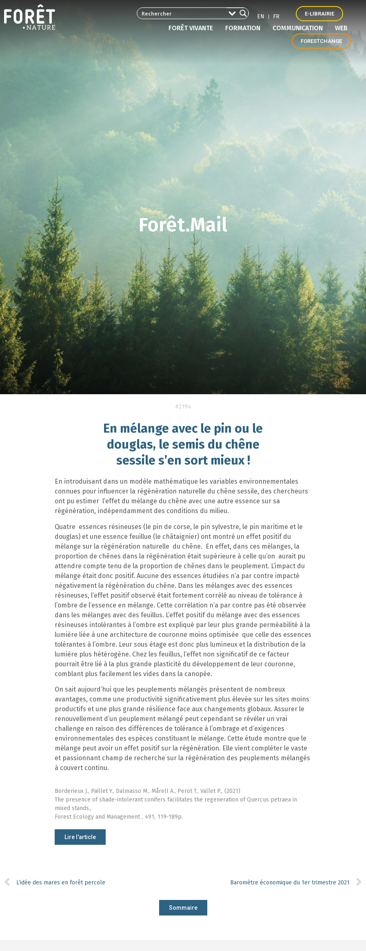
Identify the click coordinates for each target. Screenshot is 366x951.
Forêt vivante (193, 28)
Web (341, 28)
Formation (244, 28)
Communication (300, 28)
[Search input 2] (182, 13)
